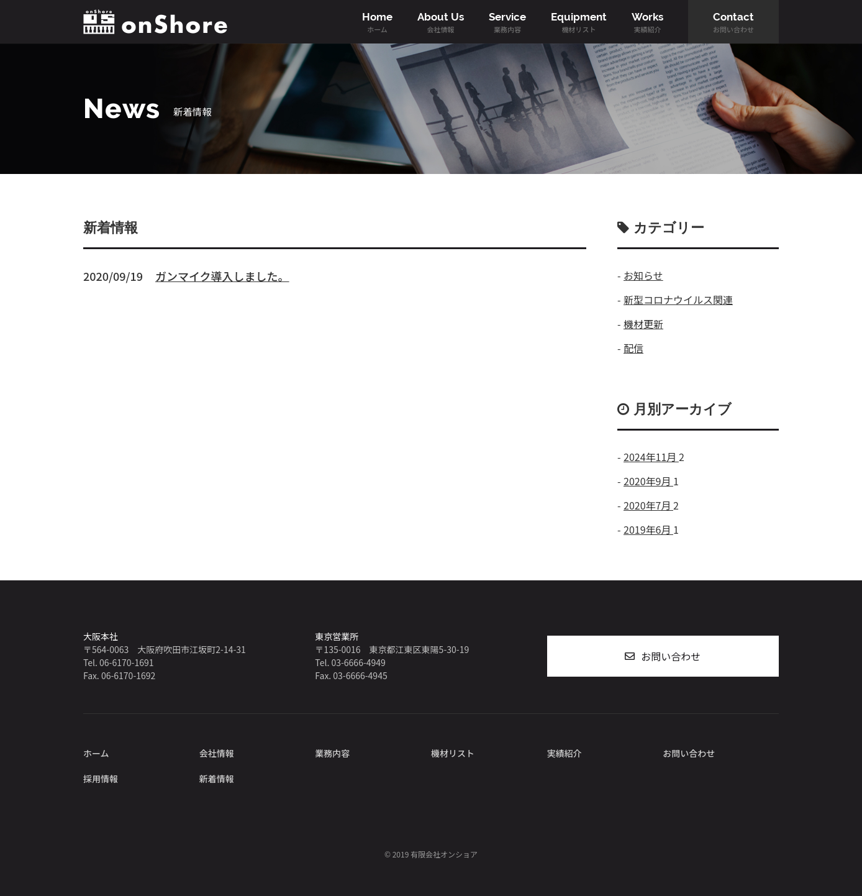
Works (647, 23)
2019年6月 (648, 529)
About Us (440, 23)
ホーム (96, 753)
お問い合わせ (671, 656)
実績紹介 (564, 753)
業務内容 (332, 753)
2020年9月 (648, 480)
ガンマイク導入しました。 (222, 276)
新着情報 (216, 778)
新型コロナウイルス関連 (678, 299)
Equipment (579, 23)
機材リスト (452, 753)
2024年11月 (651, 456)
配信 (633, 348)
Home (377, 23)
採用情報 (100, 778)
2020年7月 (648, 505)
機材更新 (643, 323)
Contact (733, 23)
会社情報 (216, 753)
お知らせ (643, 275)
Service (507, 23)
